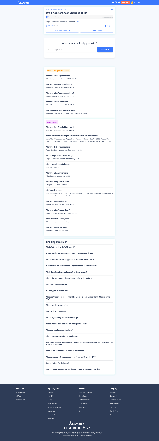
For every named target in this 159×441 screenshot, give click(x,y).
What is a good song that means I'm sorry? (62, 318)
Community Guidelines (86, 392)
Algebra (50, 392)
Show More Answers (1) (62, 30)
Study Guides (83, 403)
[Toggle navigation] (113, 2)
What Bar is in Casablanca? (56, 311)
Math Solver (83, 407)
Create (125, 2)
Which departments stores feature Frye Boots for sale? (66, 272)
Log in (139, 2)
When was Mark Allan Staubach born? (66, 12)
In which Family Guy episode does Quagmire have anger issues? (70, 253)
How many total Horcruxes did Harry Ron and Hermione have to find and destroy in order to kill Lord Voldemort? (79, 343)
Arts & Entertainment (52, 9)
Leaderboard (20, 392)
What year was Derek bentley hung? (59, 330)
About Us (113, 392)
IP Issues (113, 415)
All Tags (18, 396)
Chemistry (50, 396)
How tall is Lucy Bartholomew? (57, 363)
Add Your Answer (96, 30)
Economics (50, 419)
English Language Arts (54, 407)
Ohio (78, 22)
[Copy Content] (107, 26)
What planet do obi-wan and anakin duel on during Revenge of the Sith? (73, 369)
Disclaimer (113, 407)
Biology (49, 400)
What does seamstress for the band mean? (62, 336)
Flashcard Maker (84, 400)
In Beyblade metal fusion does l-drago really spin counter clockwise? (72, 266)
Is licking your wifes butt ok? (57, 291)
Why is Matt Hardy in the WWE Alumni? (60, 247)
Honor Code (83, 396)
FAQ (80, 411)
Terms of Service (115, 400)
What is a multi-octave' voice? (57, 305)
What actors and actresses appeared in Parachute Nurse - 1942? (70, 259)
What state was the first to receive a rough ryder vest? (66, 324)
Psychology (51, 411)
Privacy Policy (114, 403)
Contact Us (113, 396)
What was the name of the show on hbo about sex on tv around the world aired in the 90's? (78, 298)
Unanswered (20, 400)
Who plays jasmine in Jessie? (56, 284)
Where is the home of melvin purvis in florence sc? (65, 351)
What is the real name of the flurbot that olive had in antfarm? (69, 278)
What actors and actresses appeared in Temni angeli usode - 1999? (71, 357)
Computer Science (53, 415)
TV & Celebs (62, 9)
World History (52, 403)
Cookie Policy (114, 411)
